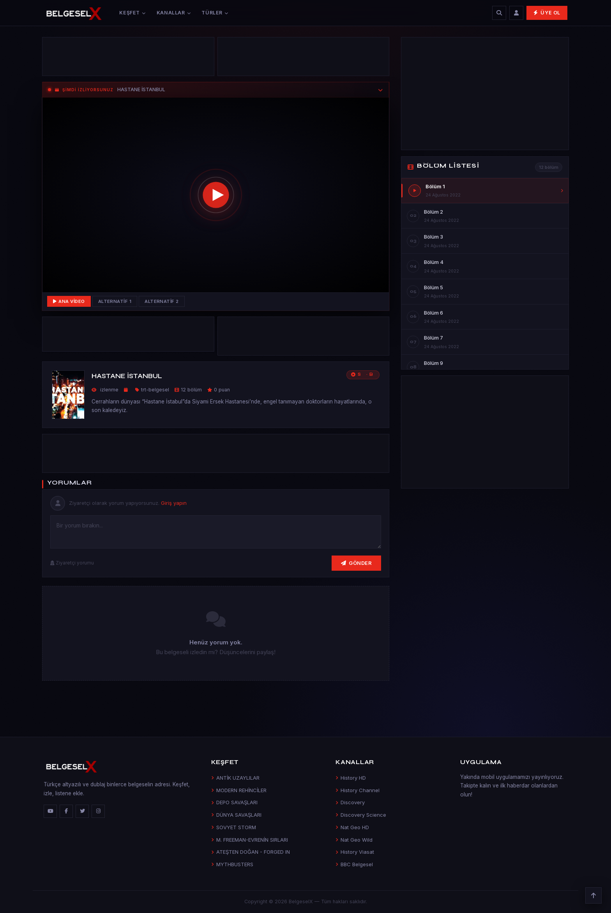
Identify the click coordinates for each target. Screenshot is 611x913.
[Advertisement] (128, 58)
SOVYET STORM (233, 827)
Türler (214, 13)
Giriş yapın (174, 503)
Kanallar (174, 13)
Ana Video (69, 301)
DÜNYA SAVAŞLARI (236, 815)
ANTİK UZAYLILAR (235, 778)
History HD (351, 778)
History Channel (358, 790)
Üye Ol (546, 13)
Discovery (350, 802)
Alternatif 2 (162, 301)
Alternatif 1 (115, 301)
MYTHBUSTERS (232, 864)
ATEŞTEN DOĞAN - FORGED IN (250, 852)
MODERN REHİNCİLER (239, 790)
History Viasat (355, 852)
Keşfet (132, 13)
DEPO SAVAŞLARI (234, 802)
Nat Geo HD (352, 827)
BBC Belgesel (354, 864)
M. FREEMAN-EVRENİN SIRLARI (249, 840)
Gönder (356, 563)
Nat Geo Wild (354, 840)
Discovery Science (361, 815)
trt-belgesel (155, 390)
